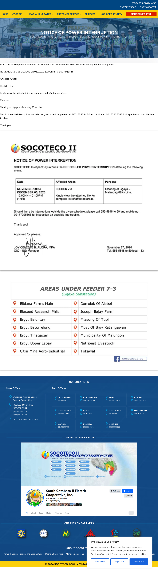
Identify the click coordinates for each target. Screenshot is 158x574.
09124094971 (148, 7)
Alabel (138, 404)
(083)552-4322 (20, 421)
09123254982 (114, 420)
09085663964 (114, 407)
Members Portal (141, 14)
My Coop (17, 14)
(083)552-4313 (20, 418)
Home (4, 14)
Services (90, 14)
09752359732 (89, 420)
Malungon (140, 417)
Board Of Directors (54, 560)
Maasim (62, 431)
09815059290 (89, 407)
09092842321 (89, 434)
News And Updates (70, 43)
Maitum (113, 431)
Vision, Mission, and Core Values (27, 560)
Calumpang (65, 404)
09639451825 (140, 420)
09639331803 (63, 407)
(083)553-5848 (20, 411)
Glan (86, 417)
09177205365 (128, 7)
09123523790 (63, 434)
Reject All (119, 561)
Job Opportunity (111, 14)
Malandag (115, 417)
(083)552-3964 (20, 415)
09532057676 (114, 434)
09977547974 (140, 407)
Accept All (139, 561)
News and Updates (39, 14)
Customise (100, 561)
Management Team (75, 560)
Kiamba (87, 431)
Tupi (111, 404)
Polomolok (90, 404)
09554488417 (63, 420)
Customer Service (68, 14)
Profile (6, 560)
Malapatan (64, 417)
